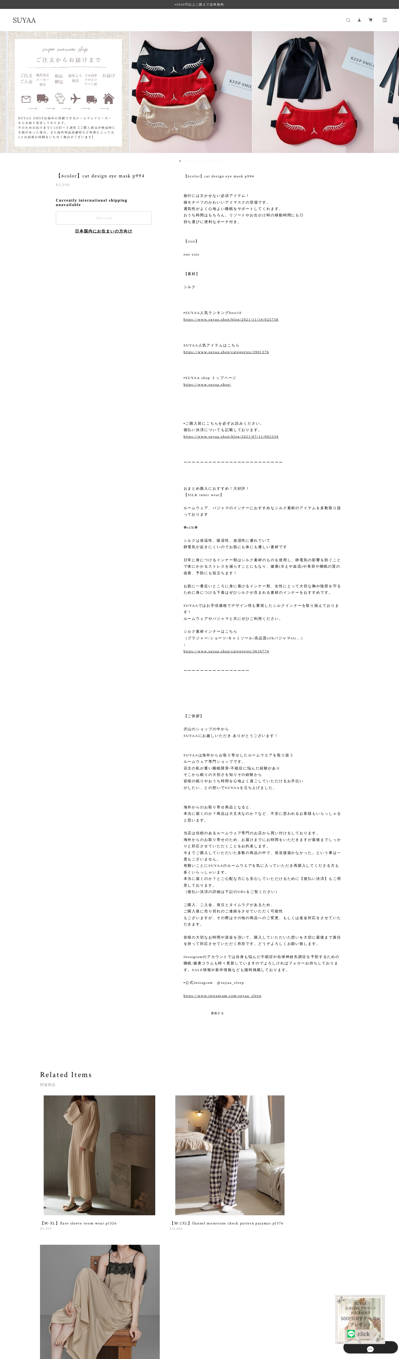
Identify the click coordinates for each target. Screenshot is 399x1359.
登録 (310, 1253)
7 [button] (201, 161)
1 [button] (180, 161)
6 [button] (198, 161)
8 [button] (205, 161)
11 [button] (216, 161)
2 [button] (183, 161)
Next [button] (390, 93)
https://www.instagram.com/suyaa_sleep (223, 996)
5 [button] (194, 161)
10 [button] (212, 161)
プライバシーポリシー (66, 1326)
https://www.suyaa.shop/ (207, 384)
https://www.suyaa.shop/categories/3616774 (226, 651)
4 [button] (190, 161)
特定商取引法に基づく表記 (108, 1326)
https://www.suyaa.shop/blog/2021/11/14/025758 (231, 319)
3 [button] (187, 161)
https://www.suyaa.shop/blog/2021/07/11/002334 (231, 436)
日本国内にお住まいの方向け (104, 231)
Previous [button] (8, 93)
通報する (217, 1013)
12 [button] (219, 161)
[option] (200, 93)
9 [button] (209, 161)
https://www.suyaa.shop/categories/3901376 (226, 352)
